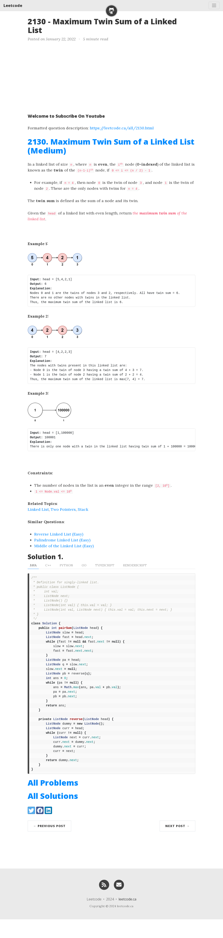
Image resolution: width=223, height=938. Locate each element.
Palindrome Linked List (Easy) (62, 539)
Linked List (38, 509)
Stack (83, 509)
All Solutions (53, 814)
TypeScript (104, 565)
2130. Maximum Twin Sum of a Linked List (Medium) (111, 146)
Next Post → (177, 844)
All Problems (53, 801)
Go (84, 565)
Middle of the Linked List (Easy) (64, 545)
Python (66, 565)
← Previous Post (49, 844)
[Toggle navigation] (214, 5)
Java (33, 565)
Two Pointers (63, 509)
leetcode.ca (127, 917)
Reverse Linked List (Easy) (58, 534)
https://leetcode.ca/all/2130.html (122, 127)
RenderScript (135, 565)
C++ (48, 565)
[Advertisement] (111, 76)
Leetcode (12, 5)
